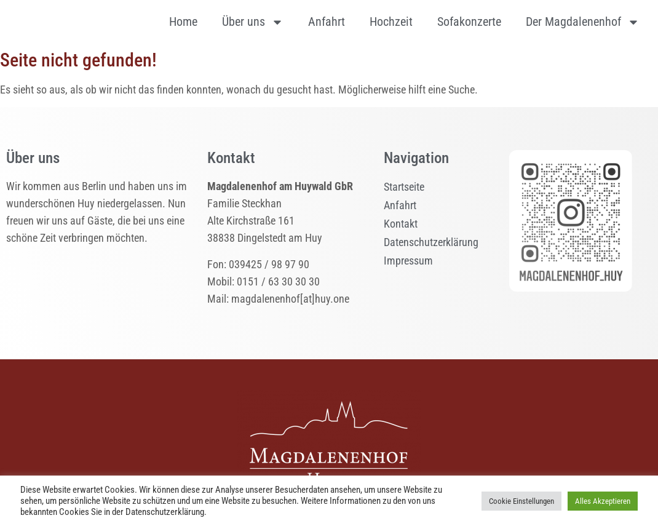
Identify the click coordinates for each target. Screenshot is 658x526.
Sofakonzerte (469, 21)
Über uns (252, 22)
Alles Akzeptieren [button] (602, 501)
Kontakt (401, 223)
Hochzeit (391, 21)
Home (183, 21)
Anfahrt (326, 21)
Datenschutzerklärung (431, 242)
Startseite (404, 186)
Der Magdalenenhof (583, 22)
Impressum (408, 260)
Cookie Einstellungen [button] (521, 501)
